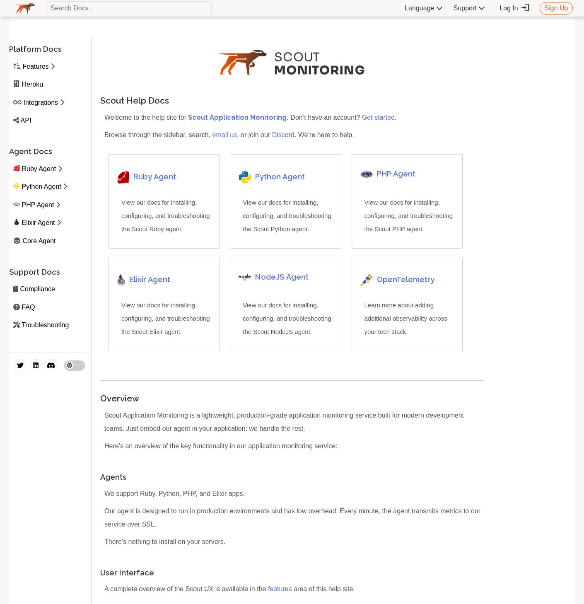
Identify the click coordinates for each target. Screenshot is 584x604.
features (280, 588)
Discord (283, 134)
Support (469, 8)
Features (35, 66)
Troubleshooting (45, 325)
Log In (515, 8)
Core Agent (39, 240)
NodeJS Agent (282, 277)
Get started (378, 117)
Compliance (37, 288)
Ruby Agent (39, 168)
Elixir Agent (38, 222)
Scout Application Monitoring (237, 117)
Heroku (32, 84)
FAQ (28, 307)
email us (224, 134)
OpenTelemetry (405, 279)
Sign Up (556, 8)
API (26, 120)
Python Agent (41, 186)
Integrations (40, 102)
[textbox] (129, 8)
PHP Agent (38, 204)
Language (424, 8)
